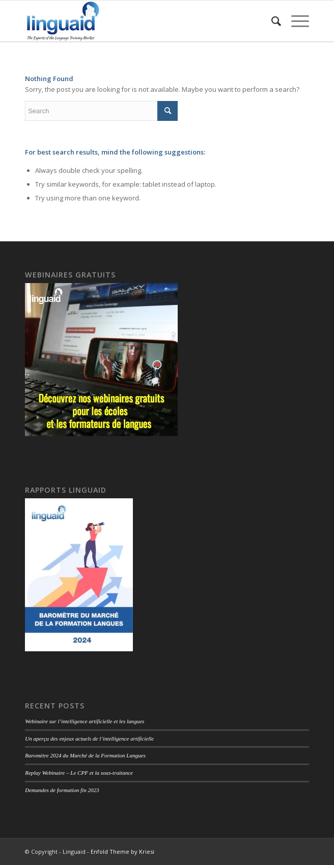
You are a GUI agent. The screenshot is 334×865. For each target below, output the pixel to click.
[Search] (271, 21)
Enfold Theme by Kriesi (122, 851)
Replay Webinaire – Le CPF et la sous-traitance (79, 773)
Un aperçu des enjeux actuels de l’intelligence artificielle (89, 738)
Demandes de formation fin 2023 (62, 790)
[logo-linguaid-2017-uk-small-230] (138, 21)
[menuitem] (271, 21)
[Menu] (295, 21)
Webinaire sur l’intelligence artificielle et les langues (84, 721)
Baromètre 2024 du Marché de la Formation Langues (85, 755)
